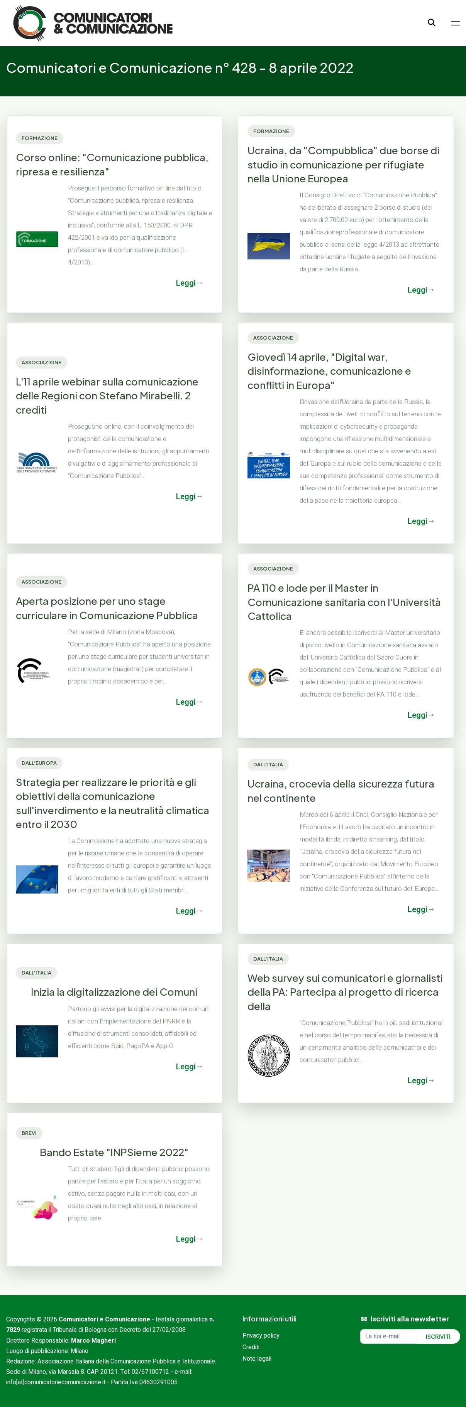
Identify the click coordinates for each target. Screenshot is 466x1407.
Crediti (250, 1347)
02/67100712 (150, 1372)
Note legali (256, 1358)
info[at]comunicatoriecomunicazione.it (55, 1382)
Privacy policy (261, 1335)
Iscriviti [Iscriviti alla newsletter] (438, 1336)
